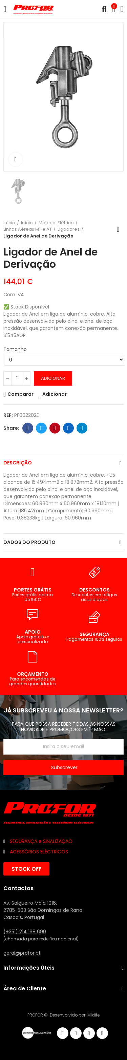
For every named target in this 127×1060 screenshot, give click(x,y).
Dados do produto (29, 542)
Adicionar (53, 378)
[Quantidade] (16, 378)
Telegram (82, 428)
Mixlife (93, 1015)
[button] (26, 869)
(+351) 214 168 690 (24, 931)
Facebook (28, 428)
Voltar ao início (120, 229)
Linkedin (68, 428)
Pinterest (55, 428)
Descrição (17, 462)
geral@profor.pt (22, 953)
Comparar (20, 394)
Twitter (41, 428)
